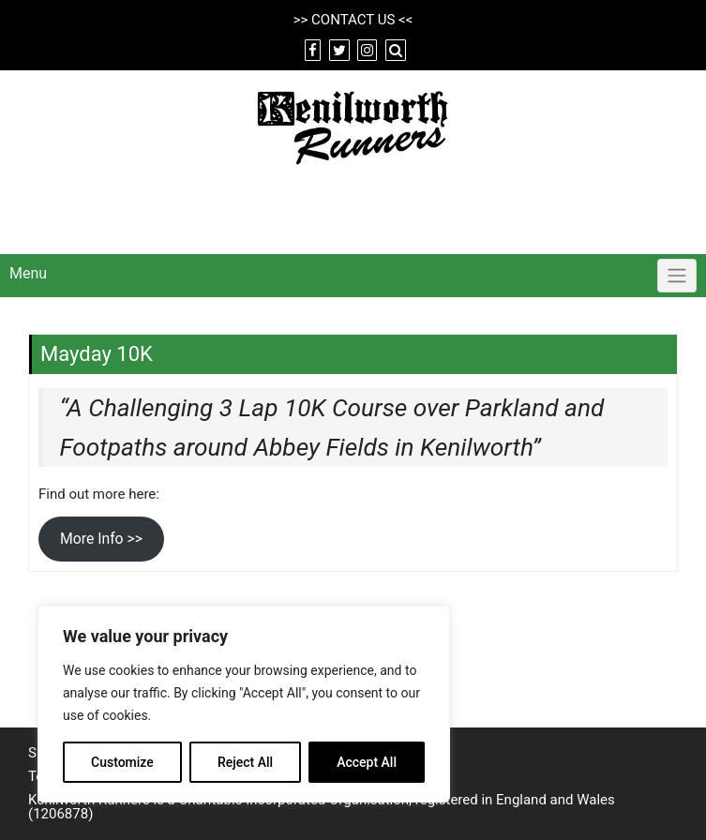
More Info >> (101, 539)
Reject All (245, 762)
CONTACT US (353, 19)
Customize (122, 762)
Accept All (367, 762)
